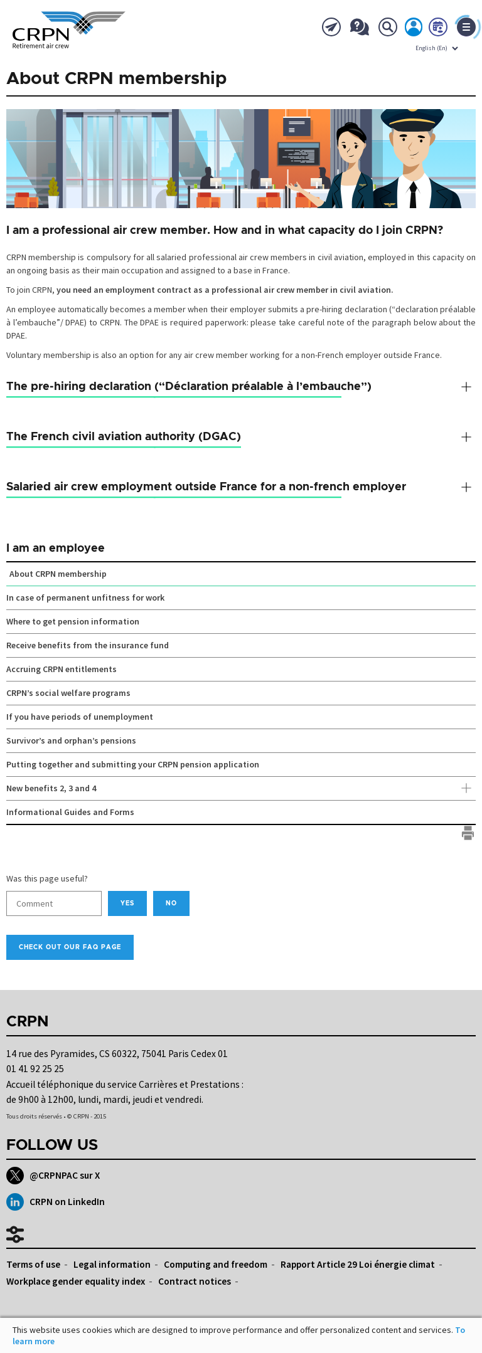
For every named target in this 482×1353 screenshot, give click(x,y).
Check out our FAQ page (70, 947)
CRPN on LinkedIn (55, 1202)
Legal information (112, 1264)
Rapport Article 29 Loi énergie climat (358, 1264)
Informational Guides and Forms (70, 812)
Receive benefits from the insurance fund (87, 645)
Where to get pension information (72, 621)
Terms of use (33, 1264)
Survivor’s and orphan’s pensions (71, 740)
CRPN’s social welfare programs (68, 692)
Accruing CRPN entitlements (61, 669)
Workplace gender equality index (75, 1281)
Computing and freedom (215, 1264)
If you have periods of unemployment (79, 716)
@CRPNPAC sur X (53, 1175)
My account (414, 29)
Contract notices (194, 1281)
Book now (438, 29)
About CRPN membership (58, 573)
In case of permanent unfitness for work (85, 597)
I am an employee (55, 548)
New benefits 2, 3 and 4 (241, 789)
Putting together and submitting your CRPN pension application (132, 764)
